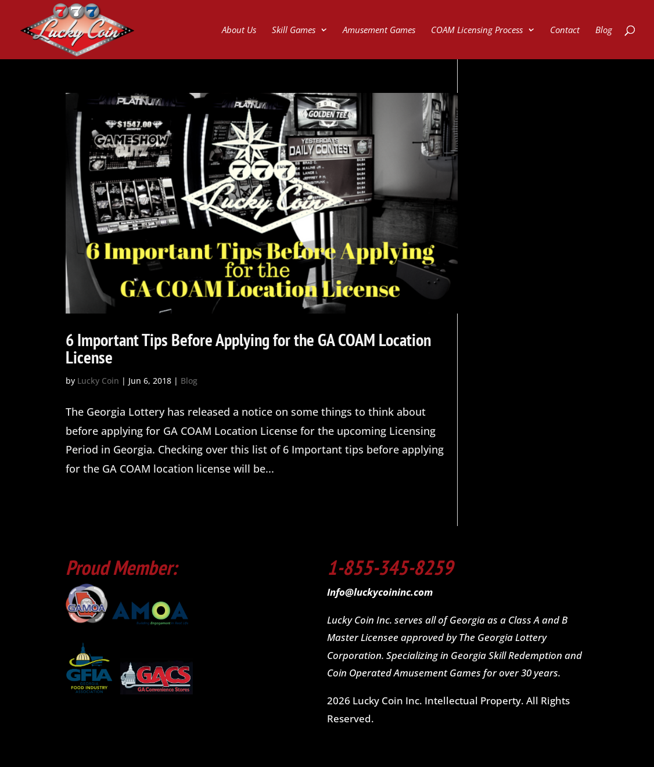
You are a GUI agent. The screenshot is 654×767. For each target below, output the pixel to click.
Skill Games (293, 30)
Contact (565, 30)
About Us (239, 30)
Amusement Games (379, 30)
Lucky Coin (98, 380)
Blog (603, 30)
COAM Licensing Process (477, 30)
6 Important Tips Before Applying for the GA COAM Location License (248, 348)
